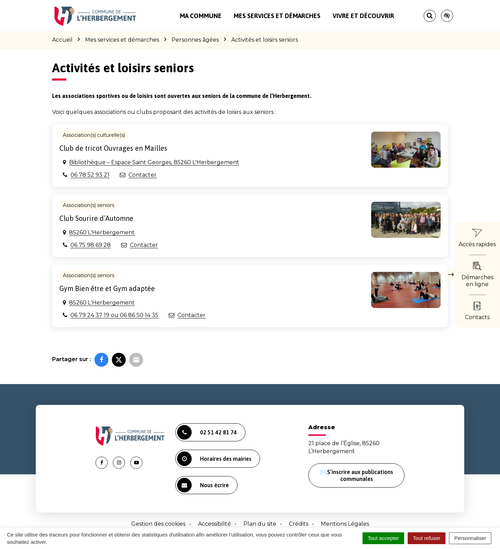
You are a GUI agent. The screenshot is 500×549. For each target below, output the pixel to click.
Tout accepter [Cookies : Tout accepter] (383, 538)
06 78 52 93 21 (89, 175)
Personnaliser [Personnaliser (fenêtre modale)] (470, 538)
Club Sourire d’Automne (96, 218)
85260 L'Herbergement (102, 232)
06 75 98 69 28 (90, 245)
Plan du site (259, 524)
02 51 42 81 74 (207, 432)
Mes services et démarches (277, 15)
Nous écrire (203, 485)
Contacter (142, 175)
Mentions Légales (345, 524)
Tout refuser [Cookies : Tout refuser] (426, 538)
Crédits (298, 524)
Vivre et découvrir (363, 15)
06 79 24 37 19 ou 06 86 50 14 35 (114, 315)
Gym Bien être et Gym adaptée (107, 288)
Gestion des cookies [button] (158, 524)
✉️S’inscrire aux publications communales (356, 475)
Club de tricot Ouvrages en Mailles (113, 148)
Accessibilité (214, 524)
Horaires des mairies (214, 458)
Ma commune (201, 15)
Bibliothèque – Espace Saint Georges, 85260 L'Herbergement (154, 162)
